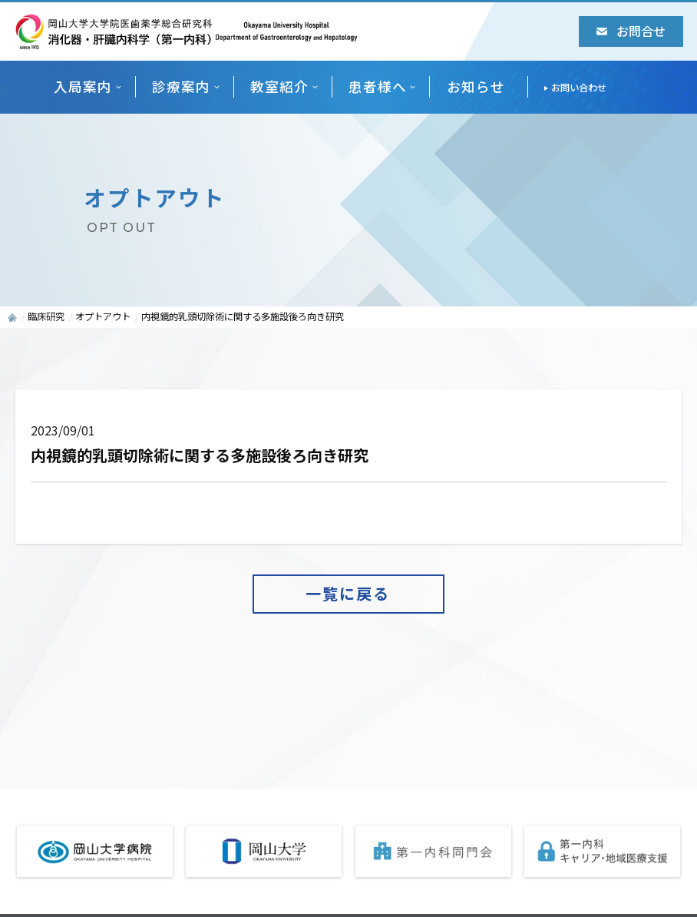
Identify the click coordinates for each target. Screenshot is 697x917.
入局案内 (83, 86)
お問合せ (631, 31)
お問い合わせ (578, 87)
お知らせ (476, 86)
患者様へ (377, 86)
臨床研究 (46, 316)
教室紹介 (279, 86)
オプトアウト (102, 316)
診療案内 (181, 86)
